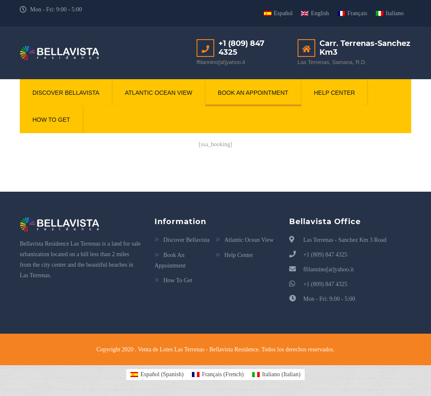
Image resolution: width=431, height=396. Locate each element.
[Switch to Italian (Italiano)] (276, 374)
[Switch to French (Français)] (218, 374)
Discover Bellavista (65, 92)
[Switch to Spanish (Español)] (157, 374)
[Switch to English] (315, 13)
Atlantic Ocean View (158, 92)
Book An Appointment (253, 92)
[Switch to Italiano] (390, 13)
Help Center (334, 92)
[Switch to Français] (352, 13)
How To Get (51, 120)
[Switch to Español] (278, 13)
